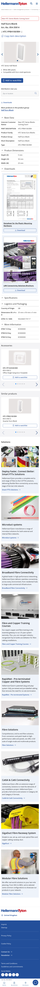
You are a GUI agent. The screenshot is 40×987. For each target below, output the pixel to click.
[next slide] (38, 54)
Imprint (4, 924)
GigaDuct (5, 843)
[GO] (31, 3)
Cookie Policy (6, 944)
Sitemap (4, 927)
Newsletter (5, 955)
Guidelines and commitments (12, 967)
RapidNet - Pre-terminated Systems (15, 695)
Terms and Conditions (9, 963)
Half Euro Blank (7, 110)
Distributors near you (9, 89)
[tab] (20, 117)
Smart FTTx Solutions (10, 490)
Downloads (7, 102)
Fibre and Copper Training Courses (15, 644)
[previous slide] (2, 54)
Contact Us (5, 952)
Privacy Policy (6, 936)
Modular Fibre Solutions (11, 894)
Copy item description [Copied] (13, 36)
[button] (15, 383)
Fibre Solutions (7, 745)
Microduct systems (9, 538)
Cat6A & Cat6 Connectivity (12, 798)
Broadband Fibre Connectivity (13, 588)
